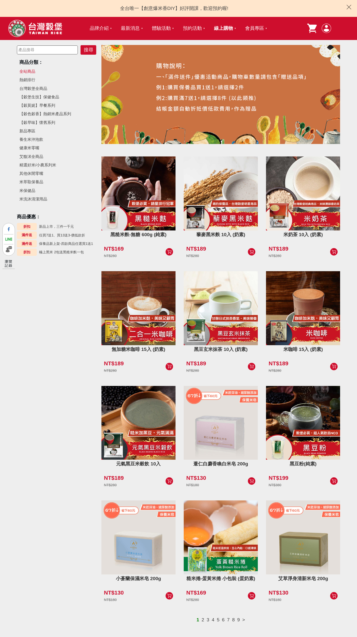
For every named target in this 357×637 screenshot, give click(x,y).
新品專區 (27, 131)
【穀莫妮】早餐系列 (37, 105)
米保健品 (27, 190)
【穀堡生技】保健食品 (39, 97)
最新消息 (130, 28)
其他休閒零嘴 (31, 173)
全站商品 (27, 71)
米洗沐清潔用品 (33, 199)
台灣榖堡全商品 (33, 88)
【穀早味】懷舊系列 (37, 122)
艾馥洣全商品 (31, 156)
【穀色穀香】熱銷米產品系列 (45, 114)
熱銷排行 (27, 80)
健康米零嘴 (29, 148)
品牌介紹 (99, 28)
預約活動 (192, 28)
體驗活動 (161, 28)
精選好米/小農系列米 (37, 165)
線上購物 (223, 28)
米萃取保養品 (31, 182)
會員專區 (254, 28)
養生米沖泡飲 (31, 139)
